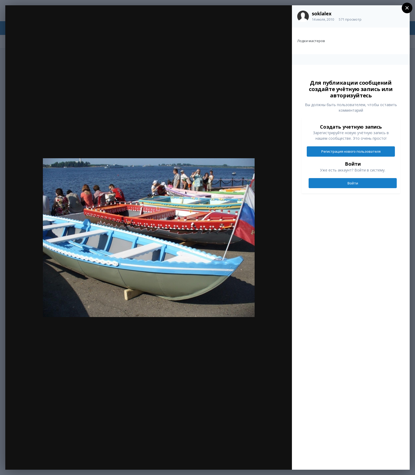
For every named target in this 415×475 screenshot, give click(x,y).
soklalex (321, 13)
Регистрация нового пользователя (351, 151)
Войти (353, 183)
